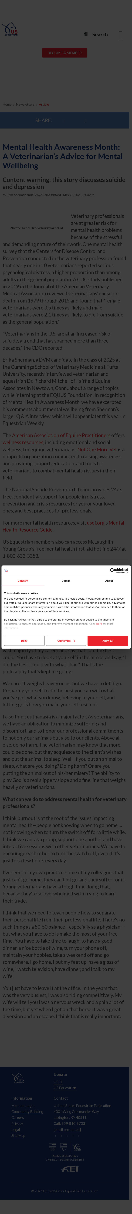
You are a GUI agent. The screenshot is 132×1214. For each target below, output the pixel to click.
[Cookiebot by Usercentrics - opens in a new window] (112, 570)
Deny (24, 640)
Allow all (107, 640)
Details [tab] (66, 580)
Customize (66, 640)
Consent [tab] (23, 580)
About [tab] (109, 580)
